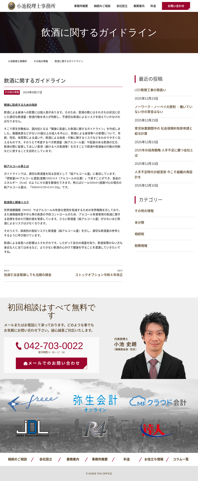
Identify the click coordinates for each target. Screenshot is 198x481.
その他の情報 (41, 61)
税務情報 (141, 245)
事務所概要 (81, 6)
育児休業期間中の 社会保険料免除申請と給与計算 (163, 131)
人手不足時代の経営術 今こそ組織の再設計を (163, 174)
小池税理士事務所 (31, 6)
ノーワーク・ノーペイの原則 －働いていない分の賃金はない (163, 109)
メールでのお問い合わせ (54, 363)
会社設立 (122, 6)
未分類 (139, 222)
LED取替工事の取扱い (150, 90)
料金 (153, 6)
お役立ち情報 (153, 459)
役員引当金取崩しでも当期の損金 (27, 275)
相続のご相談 (102, 6)
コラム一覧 (181, 459)
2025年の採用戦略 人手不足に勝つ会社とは (164, 153)
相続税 (139, 234)
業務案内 (139, 6)
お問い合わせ (176, 6)
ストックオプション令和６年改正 (99, 275)
